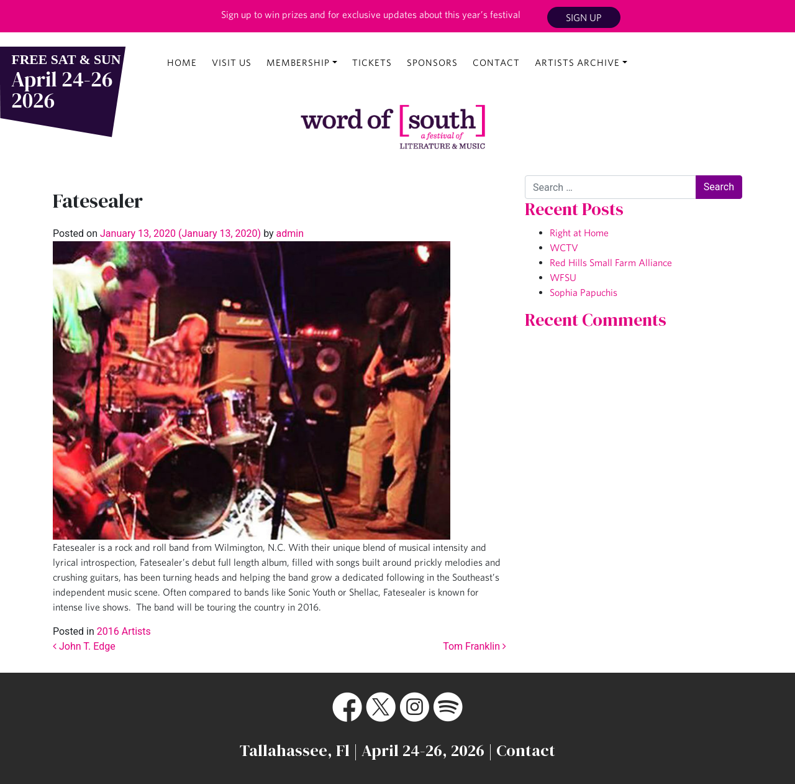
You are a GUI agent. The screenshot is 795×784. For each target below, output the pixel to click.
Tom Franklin (474, 646)
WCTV (564, 247)
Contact (496, 62)
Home (182, 62)
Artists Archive (577, 62)
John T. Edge (84, 646)
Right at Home (579, 232)
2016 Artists (124, 631)
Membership (298, 62)
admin (289, 233)
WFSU (563, 277)
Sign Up (584, 17)
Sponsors (432, 62)
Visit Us (232, 62)
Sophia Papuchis (583, 292)
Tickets (372, 62)
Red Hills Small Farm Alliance (611, 262)
